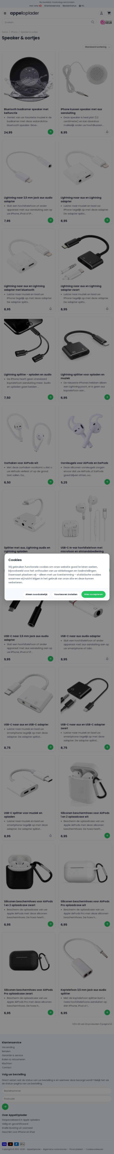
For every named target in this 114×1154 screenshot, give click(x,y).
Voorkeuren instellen (65, 594)
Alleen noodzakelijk (36, 594)
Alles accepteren (93, 594)
